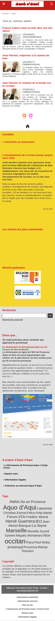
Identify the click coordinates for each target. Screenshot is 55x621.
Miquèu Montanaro (29, 535)
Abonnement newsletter (27, 597)
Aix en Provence (33, 502)
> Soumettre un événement (18, 142)
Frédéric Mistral (37, 517)
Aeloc (14, 501)
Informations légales (14, 479)
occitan (15, 541)
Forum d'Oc (16, 517)
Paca (30, 542)
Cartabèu (8, 134)
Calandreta (44, 508)
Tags (14, 13)
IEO (38, 521)
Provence (30, 547)
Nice (46, 535)
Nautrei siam (10, 473)
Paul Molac (42, 542)
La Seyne (39, 525)
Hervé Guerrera (20, 521)
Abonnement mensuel (28, 601)
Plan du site (27, 605)
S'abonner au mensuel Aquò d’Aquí (22, 485)
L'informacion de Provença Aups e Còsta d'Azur (25, 466)
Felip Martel (44, 512)
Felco (31, 513)
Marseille (16, 530)
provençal (15, 547)
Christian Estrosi (14, 513)
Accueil (5, 13)
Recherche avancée (12, 320)
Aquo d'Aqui (19, 507)
